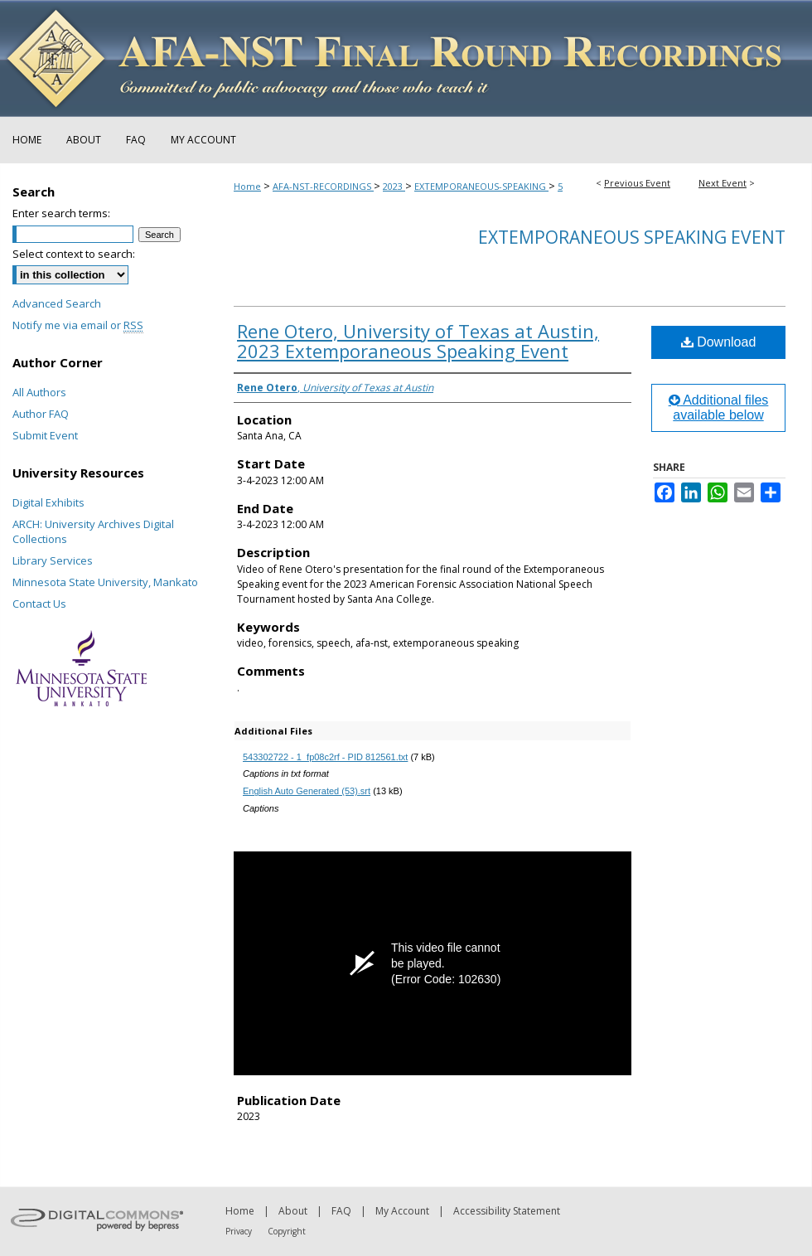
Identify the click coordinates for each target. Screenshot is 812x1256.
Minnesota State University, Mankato (105, 582)
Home (247, 186)
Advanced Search (56, 303)
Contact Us (39, 603)
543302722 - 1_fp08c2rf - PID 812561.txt (325, 757)
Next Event (722, 183)
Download (718, 342)
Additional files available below (719, 407)
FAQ (341, 1211)
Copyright (287, 1231)
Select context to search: (73, 253)
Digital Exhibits (48, 502)
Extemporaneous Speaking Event (631, 237)
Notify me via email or (77, 325)
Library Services (52, 560)
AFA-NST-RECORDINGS (323, 186)
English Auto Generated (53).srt (306, 791)
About (292, 1211)
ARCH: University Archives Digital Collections (93, 531)
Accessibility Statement (506, 1211)
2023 (394, 186)
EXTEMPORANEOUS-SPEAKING (481, 186)
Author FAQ (40, 413)
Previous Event (637, 183)
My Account (402, 1211)
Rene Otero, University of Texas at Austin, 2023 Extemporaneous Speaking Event (418, 340)
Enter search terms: (61, 213)
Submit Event (45, 435)
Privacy (238, 1231)
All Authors (39, 392)
